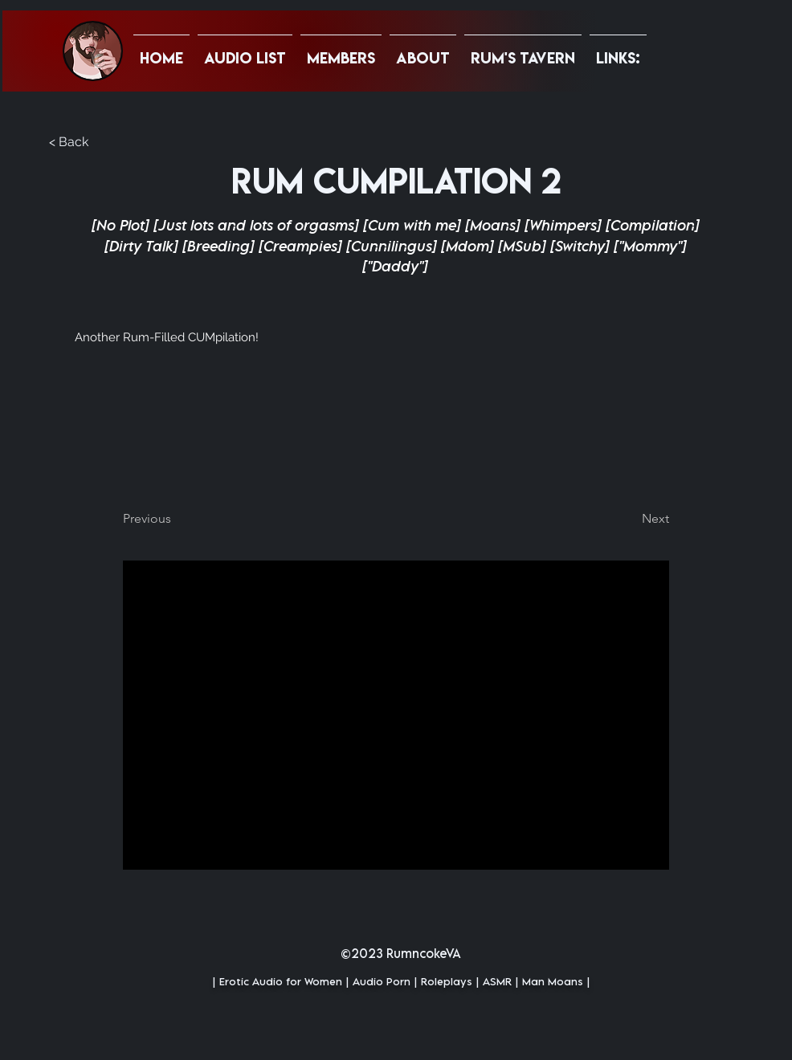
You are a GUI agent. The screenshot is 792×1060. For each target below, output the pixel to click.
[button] (618, 51)
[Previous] (176, 519)
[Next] (629, 519)
